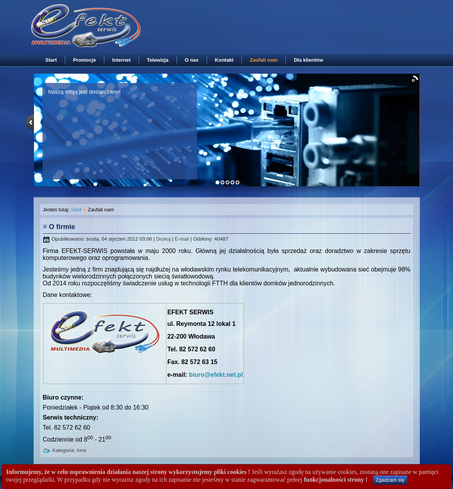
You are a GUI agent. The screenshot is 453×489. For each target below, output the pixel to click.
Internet (121, 60)
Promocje (84, 60)
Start (51, 60)
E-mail (182, 239)
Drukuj (164, 239)
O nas (192, 60)
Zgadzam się (390, 480)
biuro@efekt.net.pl (216, 374)
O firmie (62, 227)
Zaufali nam (264, 60)
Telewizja (157, 60)
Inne (81, 450)
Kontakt (224, 60)
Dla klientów (308, 60)
